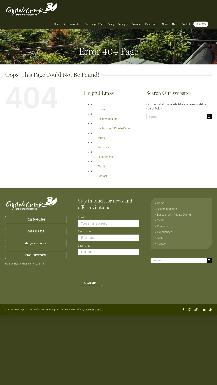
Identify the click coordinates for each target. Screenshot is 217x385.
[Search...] (176, 116)
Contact (102, 176)
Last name (84, 245)
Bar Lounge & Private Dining (114, 128)
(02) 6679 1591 (36, 219)
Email (82, 217)
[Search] (209, 116)
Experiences (105, 157)
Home (101, 109)
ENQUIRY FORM (35, 255)
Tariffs (101, 138)
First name (85, 232)
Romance (103, 147)
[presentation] (104, 267)
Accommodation (108, 119)
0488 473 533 (35, 231)
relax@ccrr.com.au (35, 243)
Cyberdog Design (94, 309)
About (101, 166)
